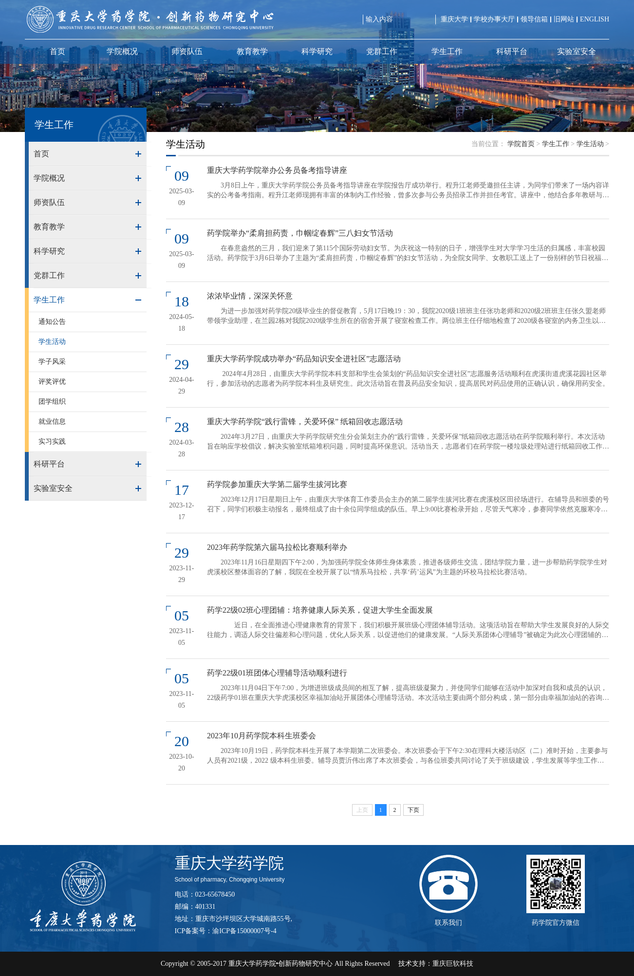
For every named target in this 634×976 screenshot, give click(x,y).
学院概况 (122, 51)
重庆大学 (454, 19)
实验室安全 (576, 51)
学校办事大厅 (494, 19)
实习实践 (52, 441)
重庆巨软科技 (452, 963)
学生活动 (52, 341)
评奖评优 (52, 381)
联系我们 (448, 922)
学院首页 (521, 144)
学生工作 (447, 51)
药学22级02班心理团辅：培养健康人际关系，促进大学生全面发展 (320, 610)
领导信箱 (534, 19)
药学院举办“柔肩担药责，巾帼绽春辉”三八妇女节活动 (300, 233)
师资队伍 (187, 51)
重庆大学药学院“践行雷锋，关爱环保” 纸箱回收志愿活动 (305, 421)
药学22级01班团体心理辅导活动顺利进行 (277, 673)
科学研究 (317, 51)
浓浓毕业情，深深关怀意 (250, 296)
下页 (413, 810)
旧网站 (564, 19)
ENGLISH (594, 19)
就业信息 (52, 421)
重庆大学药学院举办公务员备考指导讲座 (277, 170)
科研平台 (511, 51)
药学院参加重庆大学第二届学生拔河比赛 (277, 484)
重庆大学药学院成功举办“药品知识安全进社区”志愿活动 (304, 359)
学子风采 (52, 361)
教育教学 (252, 51)
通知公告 (52, 321)
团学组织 (52, 401)
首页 (57, 51)
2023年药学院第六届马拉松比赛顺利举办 (277, 547)
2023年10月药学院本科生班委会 (261, 736)
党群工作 (381, 51)
